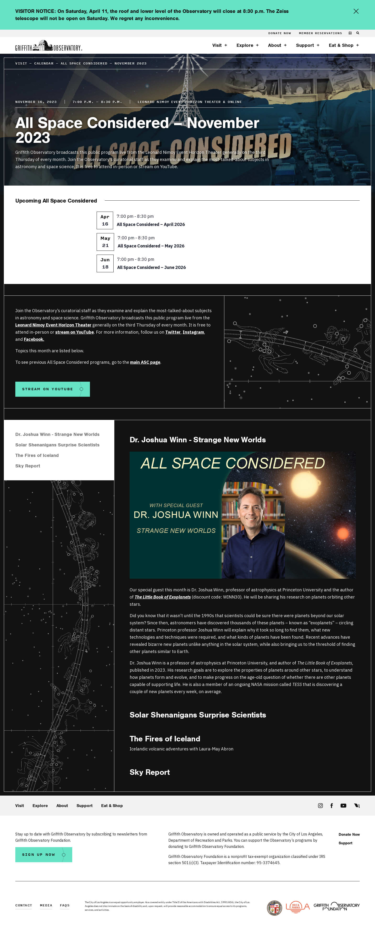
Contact (23, 905)
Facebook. (34, 339)
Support (305, 45)
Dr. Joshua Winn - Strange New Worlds (57, 434)
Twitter (173, 332)
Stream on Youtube (47, 389)
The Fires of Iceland (37, 455)
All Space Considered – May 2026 (151, 246)
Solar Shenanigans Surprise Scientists (57, 445)
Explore (245, 45)
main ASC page (145, 362)
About (274, 45)
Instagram (193, 332)
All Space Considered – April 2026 (151, 224)
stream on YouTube (74, 332)
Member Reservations (320, 33)
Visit (217, 45)
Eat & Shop (341, 45)
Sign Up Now (38, 855)
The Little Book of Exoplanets (163, 597)
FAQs (65, 905)
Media (46, 905)
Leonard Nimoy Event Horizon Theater (53, 325)
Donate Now (279, 33)
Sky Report (27, 466)
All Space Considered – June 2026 (151, 267)
